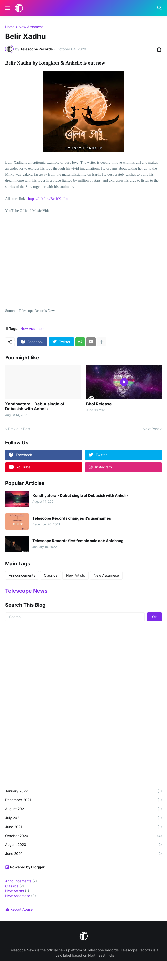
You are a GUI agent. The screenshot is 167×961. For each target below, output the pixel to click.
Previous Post (19, 429)
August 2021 (83, 808)
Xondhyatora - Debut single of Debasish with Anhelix (34, 406)
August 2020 (83, 844)
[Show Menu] (7, 8)
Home (10, 27)
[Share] (157, 49)
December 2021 (83, 799)
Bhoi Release (99, 404)
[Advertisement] (83, 665)
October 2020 (83, 835)
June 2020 (83, 853)
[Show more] (101, 341)
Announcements (22, 575)
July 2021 (83, 817)
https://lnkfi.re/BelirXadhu (48, 199)
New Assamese (31, 27)
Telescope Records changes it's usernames (71, 518)
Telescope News (26, 591)
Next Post (151, 429)
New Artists (75, 575)
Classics (50, 575)
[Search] (160, 8)
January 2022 (83, 791)
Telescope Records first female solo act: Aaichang (78, 541)
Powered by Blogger (25, 867)
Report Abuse (21, 909)
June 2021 (83, 826)
